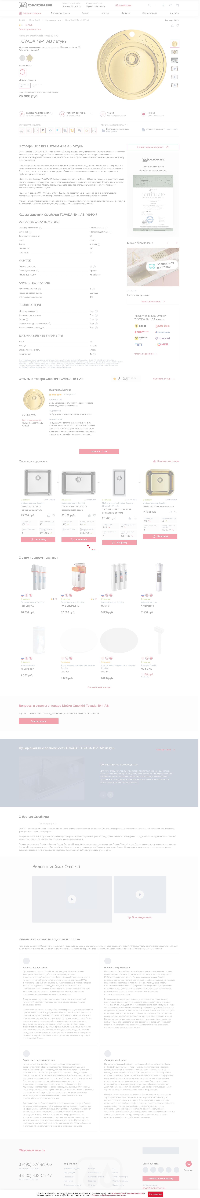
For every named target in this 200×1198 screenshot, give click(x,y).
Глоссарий (68, 1163)
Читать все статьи (153, 301)
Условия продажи (72, 1155)
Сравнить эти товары (166, 461)
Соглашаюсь (155, 1194)
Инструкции (69, 1159)
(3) (96, 599)
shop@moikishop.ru (154, 1174)
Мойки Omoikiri (35, 20)
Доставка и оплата (60, 13)
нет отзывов (50, 500)
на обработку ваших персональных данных (127, 1193)
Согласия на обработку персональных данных (109, 1195)
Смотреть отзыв (163, 378)
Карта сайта (118, 1172)
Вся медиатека (140, 903)
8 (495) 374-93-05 (72, 6)
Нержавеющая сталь (53, 20)
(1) (56, 599)
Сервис (85, 13)
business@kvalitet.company (159, 1181)
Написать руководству (161, 1165)
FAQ (114, 1155)
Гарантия (125, 13)
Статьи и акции (149, 13)
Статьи (91, 1172)
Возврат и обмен (96, 1163)
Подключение (94, 1159)
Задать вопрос (38, 721)
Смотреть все (165, 749)
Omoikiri (22, 20)
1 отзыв (28, 25)
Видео (115, 1159)
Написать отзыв (99, 451)
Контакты (174, 13)
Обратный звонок (123, 5)
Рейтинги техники (120, 1167)
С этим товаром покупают (150, 147)
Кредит (105, 13)
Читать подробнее (146, 353)
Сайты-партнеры (120, 1163)
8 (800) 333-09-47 (95, 6)
